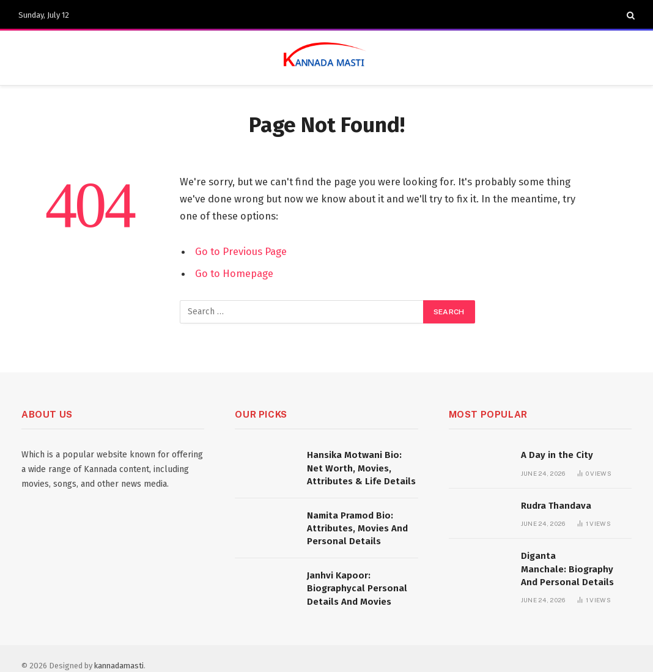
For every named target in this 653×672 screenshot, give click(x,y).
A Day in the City (557, 454)
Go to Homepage (234, 273)
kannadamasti (119, 665)
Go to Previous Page (241, 251)
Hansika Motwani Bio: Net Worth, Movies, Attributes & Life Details (361, 468)
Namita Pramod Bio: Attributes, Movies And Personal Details (357, 528)
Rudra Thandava (556, 505)
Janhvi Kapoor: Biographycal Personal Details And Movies (357, 588)
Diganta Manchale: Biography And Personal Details (567, 569)
